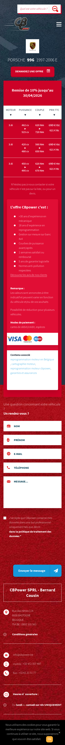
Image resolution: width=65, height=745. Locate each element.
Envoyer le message (31, 571)
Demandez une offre (29, 71)
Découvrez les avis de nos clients (28, 275)
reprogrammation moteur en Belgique (32, 359)
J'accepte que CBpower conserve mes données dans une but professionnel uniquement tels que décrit (32, 527)
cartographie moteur (23, 364)
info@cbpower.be (25, 655)
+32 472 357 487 (34, 664)
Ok (49, 739)
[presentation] (29, 552)
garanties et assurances (23, 373)
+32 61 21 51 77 (29, 673)
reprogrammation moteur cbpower (30, 368)
